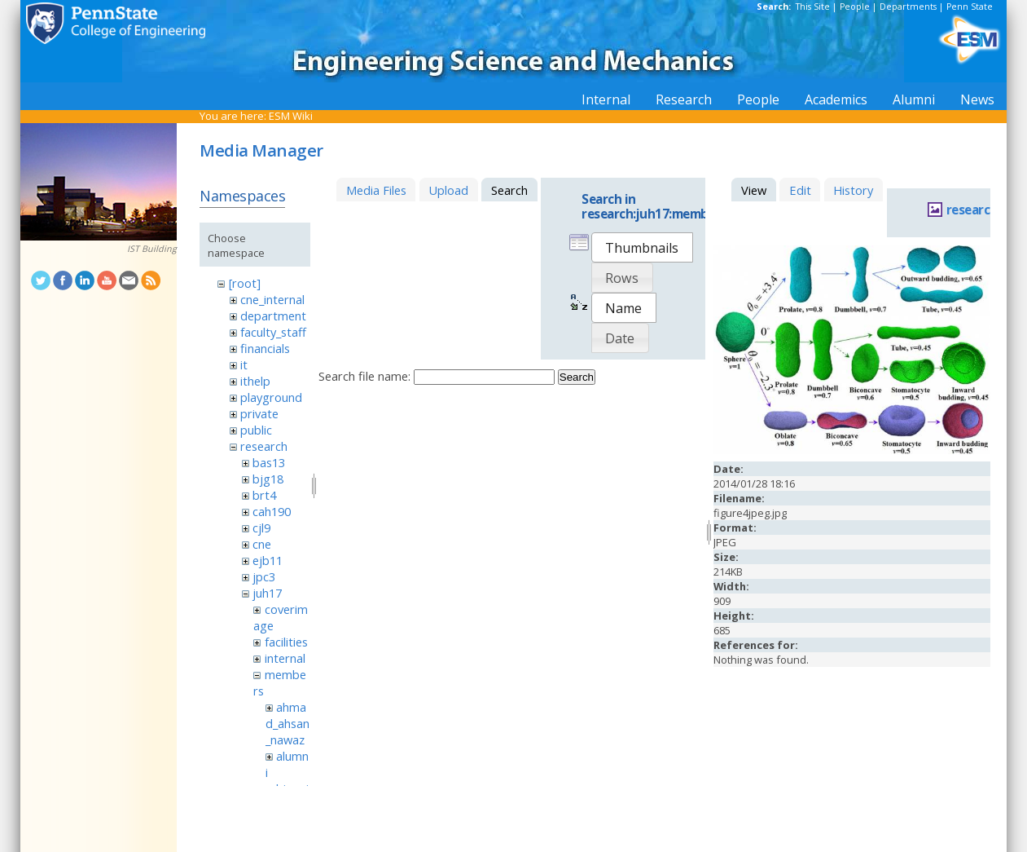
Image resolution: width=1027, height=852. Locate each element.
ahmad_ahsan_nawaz (287, 723)
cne (261, 544)
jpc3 (263, 576)
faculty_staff (273, 332)
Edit (800, 190)
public (256, 430)
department (273, 315)
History (853, 190)
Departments (908, 6)
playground (271, 397)
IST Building (152, 248)
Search (577, 377)
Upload (448, 190)
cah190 (271, 511)
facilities (286, 641)
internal (285, 658)
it (244, 364)
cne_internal (272, 299)
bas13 (268, 462)
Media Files (376, 190)
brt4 (264, 495)
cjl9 (261, 527)
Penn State (969, 6)
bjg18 (267, 478)
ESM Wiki (291, 115)
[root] (245, 283)
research (263, 446)
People (855, 6)
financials (265, 348)
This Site (813, 6)
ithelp (255, 381)
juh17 (267, 593)
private (259, 413)
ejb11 (267, 560)
